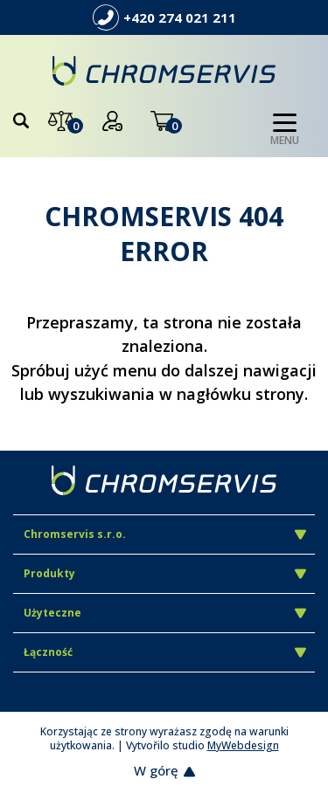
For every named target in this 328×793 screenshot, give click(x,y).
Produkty (165, 573)
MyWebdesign (243, 745)
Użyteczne (165, 612)
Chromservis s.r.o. (165, 534)
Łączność (165, 652)
